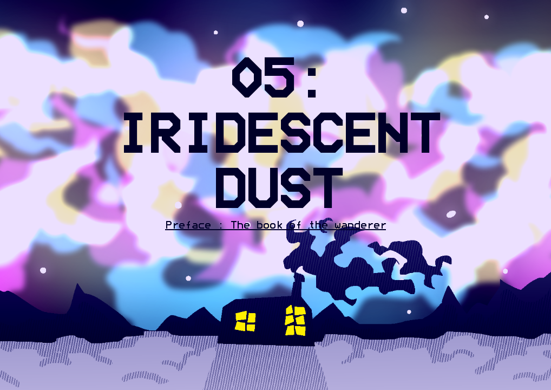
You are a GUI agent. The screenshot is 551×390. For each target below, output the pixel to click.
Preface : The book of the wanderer (275, 225)
